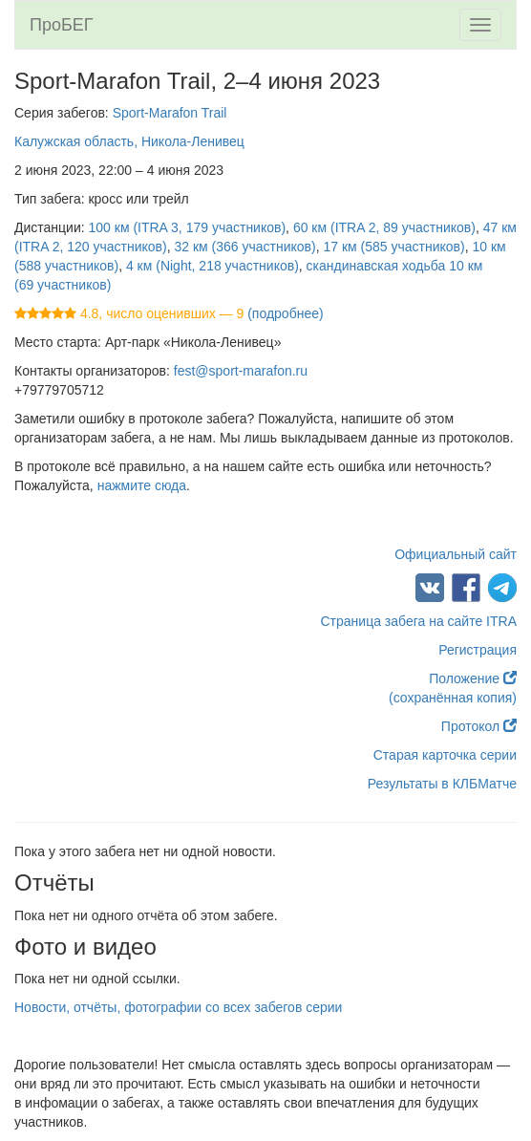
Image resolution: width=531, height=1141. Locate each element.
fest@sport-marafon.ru (241, 370)
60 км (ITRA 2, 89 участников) (384, 227)
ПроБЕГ (62, 24)
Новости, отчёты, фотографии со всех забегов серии (178, 1007)
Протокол (479, 726)
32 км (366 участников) (244, 246)
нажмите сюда (141, 485)
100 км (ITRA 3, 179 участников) (188, 227)
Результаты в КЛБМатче (442, 783)
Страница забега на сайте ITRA (418, 621)
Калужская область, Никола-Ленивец (129, 141)
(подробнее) (285, 313)
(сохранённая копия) (453, 697)
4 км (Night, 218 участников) (212, 265)
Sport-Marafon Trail (170, 112)
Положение (473, 678)
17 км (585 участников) (394, 246)
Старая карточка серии (445, 755)
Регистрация (477, 649)
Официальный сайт (455, 554)
